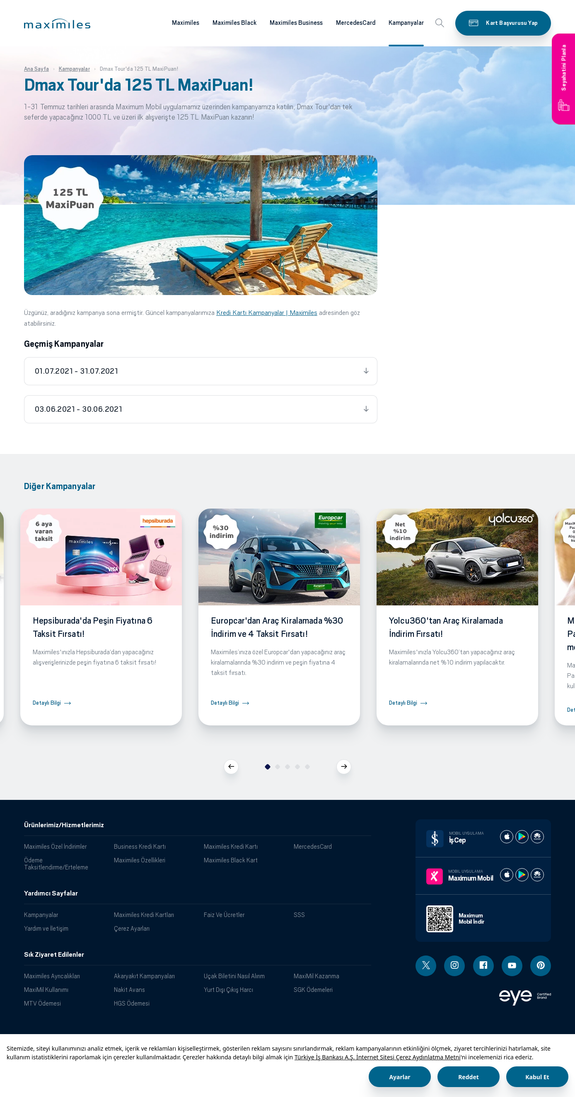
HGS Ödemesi (132, 1003)
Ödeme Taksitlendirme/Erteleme (56, 864)
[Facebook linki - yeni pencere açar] (483, 965)
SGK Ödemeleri (313, 989)
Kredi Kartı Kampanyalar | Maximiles (266, 313)
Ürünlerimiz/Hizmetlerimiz (64, 825)
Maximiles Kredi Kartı (231, 846)
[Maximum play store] (522, 874)
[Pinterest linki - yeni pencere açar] (540, 965)
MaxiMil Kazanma (316, 975)
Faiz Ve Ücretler (224, 914)
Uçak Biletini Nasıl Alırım (234, 975)
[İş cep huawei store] (537, 836)
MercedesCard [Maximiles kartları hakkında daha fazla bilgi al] (355, 22)
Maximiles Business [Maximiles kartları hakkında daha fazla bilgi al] (296, 22)
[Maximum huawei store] (537, 874)
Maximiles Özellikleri (139, 860)
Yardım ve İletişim (46, 928)
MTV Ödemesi (42, 1003)
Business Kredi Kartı (140, 846)
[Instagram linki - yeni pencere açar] (454, 965)
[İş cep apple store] (506, 836)
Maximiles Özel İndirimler (55, 846)
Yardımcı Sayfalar (51, 893)
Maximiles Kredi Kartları (144, 914)
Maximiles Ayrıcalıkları (52, 975)
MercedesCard (313, 846)
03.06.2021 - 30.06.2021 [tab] (78, 409)
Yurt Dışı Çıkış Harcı (228, 989)
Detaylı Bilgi (47, 703)
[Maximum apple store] (506, 874)
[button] (57, 24)
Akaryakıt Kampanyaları (144, 975)
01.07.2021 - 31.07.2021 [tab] (76, 371)
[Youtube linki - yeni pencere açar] (512, 965)
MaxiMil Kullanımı (46, 989)
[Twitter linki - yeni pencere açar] (426, 965)
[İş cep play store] (522, 836)
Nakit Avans (129, 989)
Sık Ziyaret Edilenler (54, 954)
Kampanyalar (41, 914)
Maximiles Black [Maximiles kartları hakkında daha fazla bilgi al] (234, 22)
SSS (299, 914)
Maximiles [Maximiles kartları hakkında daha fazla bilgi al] (185, 22)
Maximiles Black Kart (231, 860)
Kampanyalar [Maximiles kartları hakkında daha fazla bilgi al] (406, 22)
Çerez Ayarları (132, 928)
